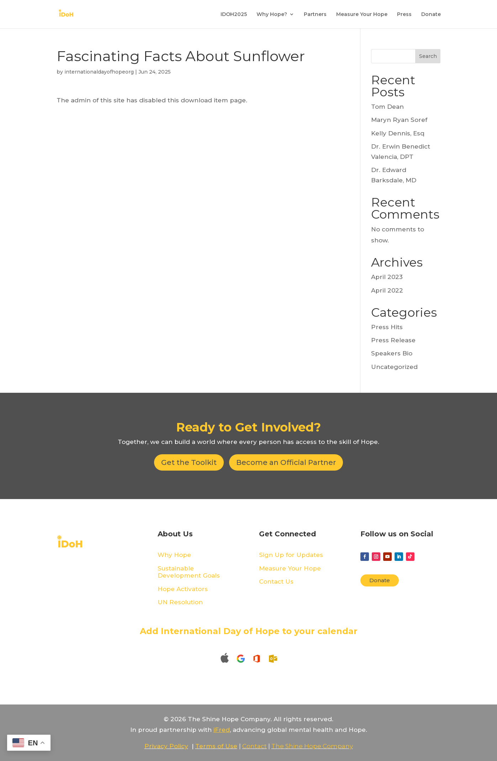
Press (404, 14)
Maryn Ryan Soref (399, 119)
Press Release (393, 340)
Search (428, 56)
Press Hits (387, 327)
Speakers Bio (391, 353)
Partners (315, 14)
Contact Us (276, 581)
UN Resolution (180, 602)
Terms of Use (216, 746)
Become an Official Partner (286, 462)
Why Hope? (272, 14)
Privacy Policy (166, 746)
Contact (254, 746)
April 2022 (387, 290)
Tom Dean (387, 106)
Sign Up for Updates (291, 554)
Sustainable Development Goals (189, 572)
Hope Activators (183, 589)
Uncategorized (394, 366)
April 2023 (387, 276)
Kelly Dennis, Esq (397, 133)
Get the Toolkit (189, 462)
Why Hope (174, 554)
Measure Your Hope (361, 14)
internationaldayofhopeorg (99, 72)
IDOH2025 (234, 14)
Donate (431, 14)
